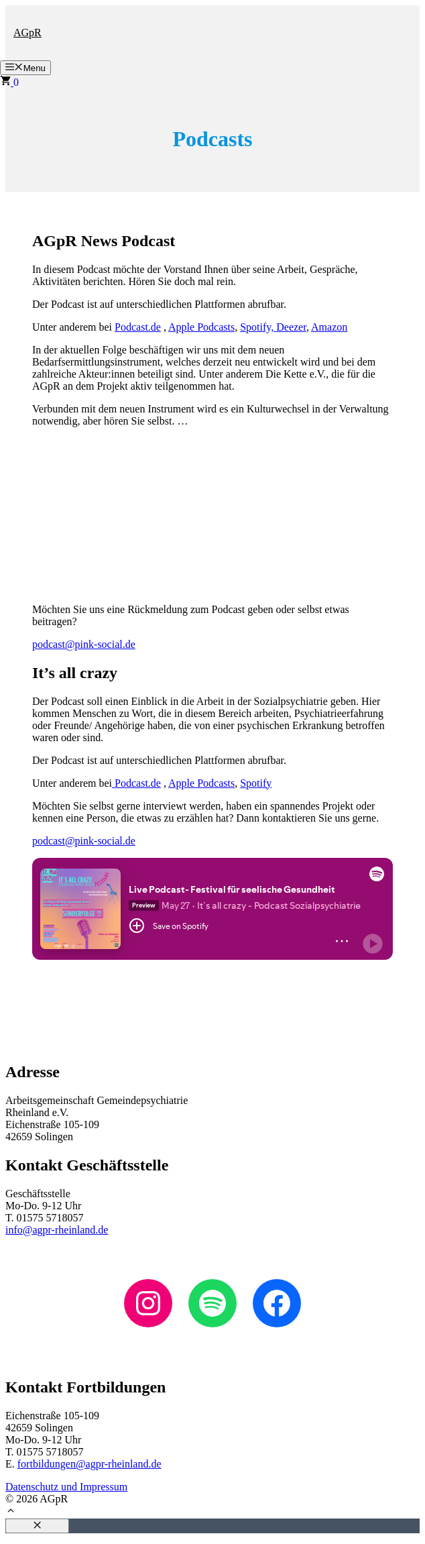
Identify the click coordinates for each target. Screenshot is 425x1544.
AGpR (27, 32)
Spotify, (258, 327)
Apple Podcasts (201, 327)
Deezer (291, 327)
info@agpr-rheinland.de (56, 1229)
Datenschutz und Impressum (66, 1486)
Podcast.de (138, 327)
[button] (10, 1512)
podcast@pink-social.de (83, 644)
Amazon (329, 327)
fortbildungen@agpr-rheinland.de (89, 1464)
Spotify (255, 783)
